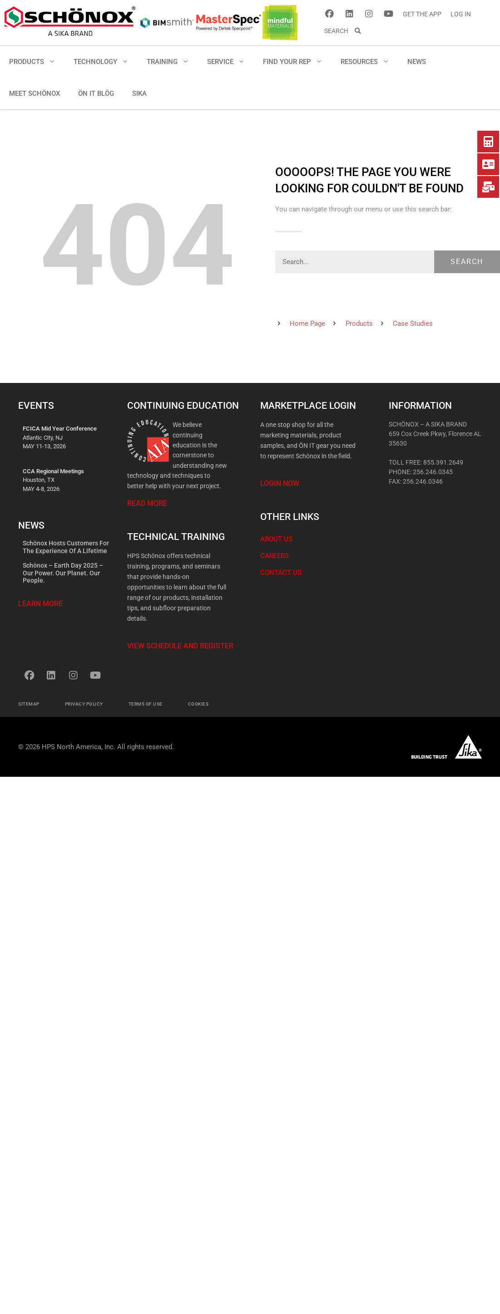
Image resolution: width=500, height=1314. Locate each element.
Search (466, 261)
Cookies (198, 703)
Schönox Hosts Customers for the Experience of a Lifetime (66, 546)
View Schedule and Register (180, 646)
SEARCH (343, 30)
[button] (54, 62)
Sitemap (29, 703)
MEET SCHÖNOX (34, 93)
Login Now (279, 483)
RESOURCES (369, 62)
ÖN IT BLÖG (96, 93)
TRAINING (172, 62)
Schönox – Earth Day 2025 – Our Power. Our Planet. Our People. (63, 573)
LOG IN (460, 14)
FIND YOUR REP (297, 62)
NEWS (416, 62)
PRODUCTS (36, 62)
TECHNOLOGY (106, 62)
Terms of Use (146, 703)
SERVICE (230, 62)
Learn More (40, 603)
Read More (147, 503)
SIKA (139, 93)
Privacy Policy (84, 703)
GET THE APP (422, 14)
